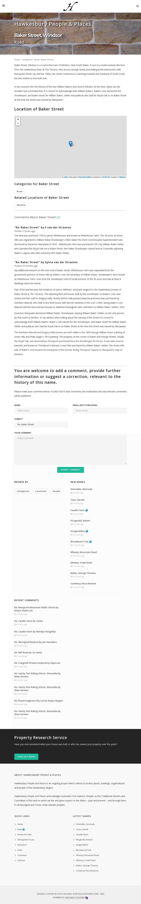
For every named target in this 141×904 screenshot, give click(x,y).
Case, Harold (77, 499)
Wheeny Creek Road (81, 562)
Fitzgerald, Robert (80, 520)
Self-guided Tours (25, 839)
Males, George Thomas (83, 573)
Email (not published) (85, 405)
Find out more (26, 756)
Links (19, 850)
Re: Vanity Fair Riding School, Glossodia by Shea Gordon (37, 675)
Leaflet (65, 177)
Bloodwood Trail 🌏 (81, 541)
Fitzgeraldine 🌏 (79, 531)
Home (17, 59)
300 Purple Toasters (75, 897)
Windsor (21, 205)
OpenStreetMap (85, 177)
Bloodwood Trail (83, 850)
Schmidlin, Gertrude (81, 489)
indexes (21, 860)
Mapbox (122, 177)
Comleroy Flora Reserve (83, 583)
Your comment (22, 432)
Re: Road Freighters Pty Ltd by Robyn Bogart (38, 700)
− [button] (18, 123)
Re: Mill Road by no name (28, 652)
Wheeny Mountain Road (83, 552)
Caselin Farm (82, 834)
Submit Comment (71, 469)
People (56, 491)
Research (22, 844)
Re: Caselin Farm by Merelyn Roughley (35, 631)
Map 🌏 (21, 829)
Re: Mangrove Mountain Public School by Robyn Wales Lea (36, 609)
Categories (27, 59)
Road (36, 59)
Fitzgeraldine (82, 844)
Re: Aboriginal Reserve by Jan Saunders (35, 642)
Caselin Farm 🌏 (79, 510)
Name (17, 405)
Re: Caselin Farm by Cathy (28, 620)
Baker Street (47, 59)
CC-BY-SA (106, 177)
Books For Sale (24, 834)
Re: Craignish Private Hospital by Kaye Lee (37, 662)
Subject (18, 418)
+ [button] (18, 119)
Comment (22, 855)
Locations (41, 491)
